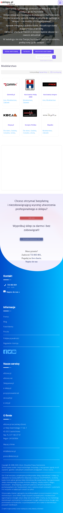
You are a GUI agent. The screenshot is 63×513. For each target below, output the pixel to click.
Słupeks (50, 125)
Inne (4, 100)
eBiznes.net (7, 378)
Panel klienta (8, 326)
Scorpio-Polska (30, 125)
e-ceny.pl (6, 403)
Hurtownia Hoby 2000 (30, 96)
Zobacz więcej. (48, 470)
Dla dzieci (6, 131)
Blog (5, 321)
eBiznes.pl (7, 373)
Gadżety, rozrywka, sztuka (10, 132)
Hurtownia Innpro (50, 95)
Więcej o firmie (9, 444)
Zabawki (6, 102)
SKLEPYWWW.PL (45, 478)
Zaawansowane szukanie (46, 60)
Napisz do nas (31, 261)
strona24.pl (7, 398)
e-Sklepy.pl (35, 478)
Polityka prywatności (11, 338)
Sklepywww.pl (8, 383)
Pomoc (6, 316)
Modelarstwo (12, 100)
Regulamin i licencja (10, 343)
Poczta (6, 331)
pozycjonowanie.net (11, 393)
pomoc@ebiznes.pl (10, 456)
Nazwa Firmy (43, 72)
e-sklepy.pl (7, 388)
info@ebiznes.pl (9, 451)
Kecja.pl (11, 125)
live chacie (36, 258)
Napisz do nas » (13, 292)
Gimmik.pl (11, 95)
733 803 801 (35, 255)
